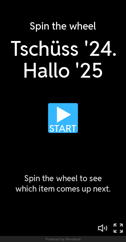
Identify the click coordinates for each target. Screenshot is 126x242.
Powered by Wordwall (63, 239)
